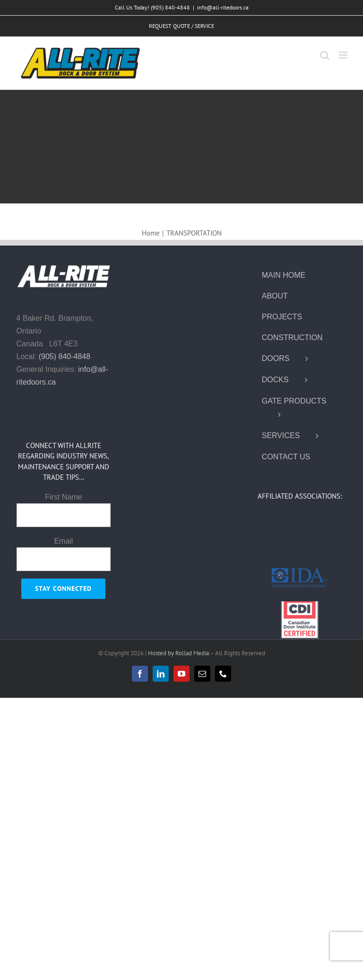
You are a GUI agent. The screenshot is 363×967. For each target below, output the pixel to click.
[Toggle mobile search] (324, 55)
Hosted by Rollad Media (179, 653)
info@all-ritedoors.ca (223, 7)
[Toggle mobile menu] (344, 55)
